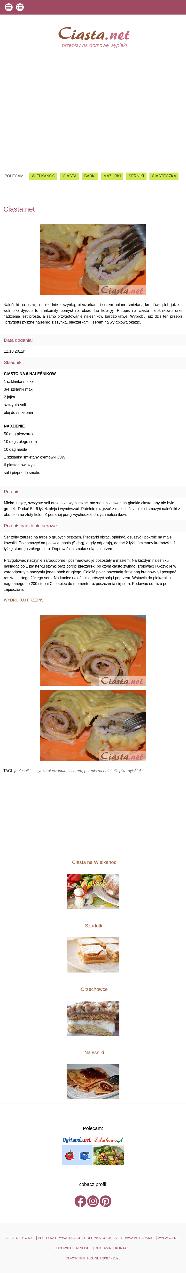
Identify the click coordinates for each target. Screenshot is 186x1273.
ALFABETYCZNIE (20, 1238)
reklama (103, 1248)
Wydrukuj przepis (24, 600)
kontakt (123, 1248)
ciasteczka (164, 176)
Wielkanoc (43, 176)
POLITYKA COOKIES (100, 1238)
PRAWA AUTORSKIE (137, 1238)
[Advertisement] (93, 125)
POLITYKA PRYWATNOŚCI (59, 1238)
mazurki (112, 176)
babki (90, 176)
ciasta (70, 176)
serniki (136, 176)
